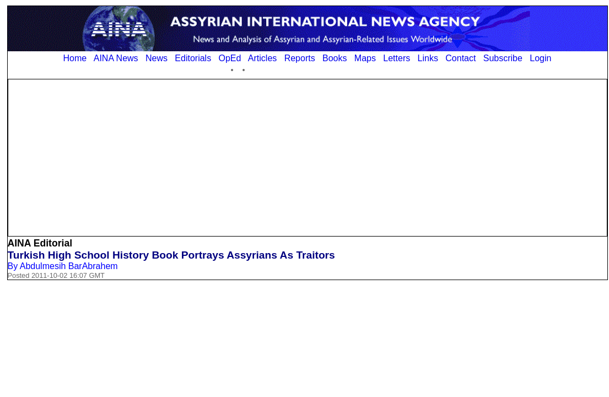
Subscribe (502, 58)
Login (540, 58)
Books (334, 58)
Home (75, 58)
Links (428, 58)
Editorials (193, 58)
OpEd (229, 58)
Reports (299, 58)
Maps (365, 58)
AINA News (116, 58)
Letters (396, 58)
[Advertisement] (307, 156)
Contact (460, 58)
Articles (262, 58)
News (156, 58)
